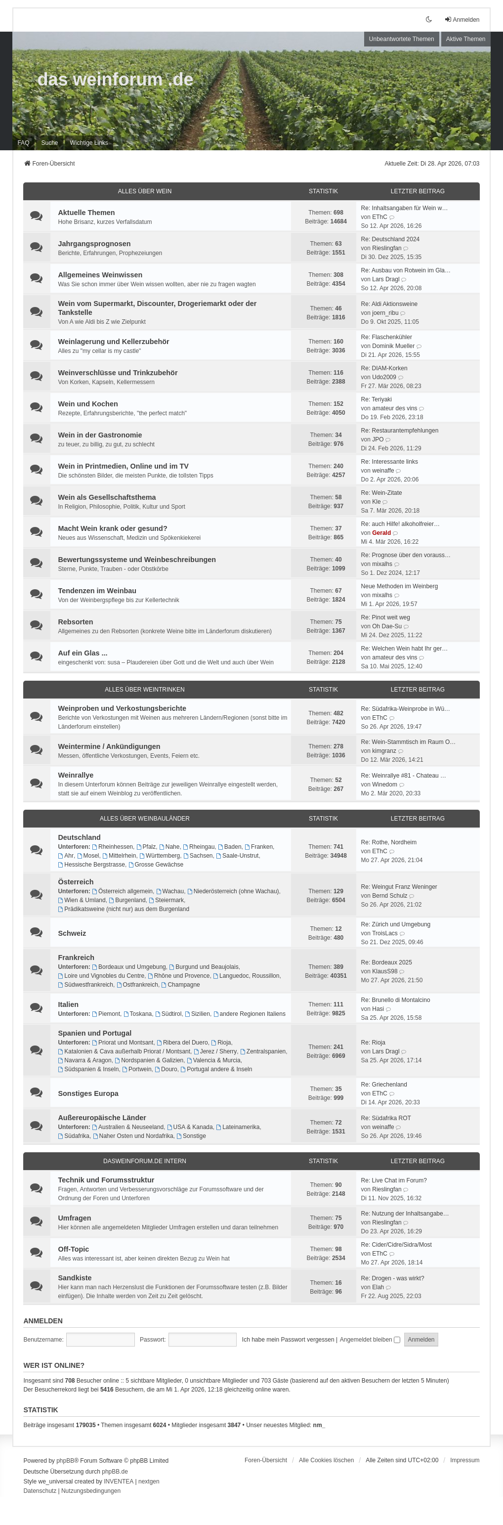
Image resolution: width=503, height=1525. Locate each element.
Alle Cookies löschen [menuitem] (326, 1460)
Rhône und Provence (179, 975)
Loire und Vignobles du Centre (101, 975)
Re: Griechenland (384, 1084)
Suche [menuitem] (49, 142)
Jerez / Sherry (215, 1051)
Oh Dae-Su (387, 626)
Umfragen (74, 1218)
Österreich (75, 882)
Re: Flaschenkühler (386, 337)
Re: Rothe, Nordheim (389, 842)
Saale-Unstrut (237, 855)
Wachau (170, 891)
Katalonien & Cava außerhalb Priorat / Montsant (124, 1051)
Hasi (378, 1008)
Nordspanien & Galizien (149, 1060)
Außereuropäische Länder (102, 1118)
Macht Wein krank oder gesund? (112, 528)
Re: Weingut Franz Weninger (399, 886)
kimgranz (384, 750)
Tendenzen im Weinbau (97, 591)
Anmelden (42, 1321)
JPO (377, 439)
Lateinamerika (237, 1127)
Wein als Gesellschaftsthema (107, 497)
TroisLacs (385, 933)
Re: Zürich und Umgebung (396, 924)
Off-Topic (73, 1249)
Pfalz (146, 846)
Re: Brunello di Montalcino (395, 1000)
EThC (379, 217)
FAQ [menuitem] (23, 142)
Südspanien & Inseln (88, 1069)
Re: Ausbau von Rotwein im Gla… (406, 270)
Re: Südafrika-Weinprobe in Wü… (406, 708)
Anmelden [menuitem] (462, 19)
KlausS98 (384, 971)
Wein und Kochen (88, 404)
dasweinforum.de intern (144, 1161)
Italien (68, 1004)
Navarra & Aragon (84, 1060)
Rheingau (198, 846)
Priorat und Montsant (122, 1042)
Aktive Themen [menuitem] (466, 39)
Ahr (66, 855)
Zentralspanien (263, 1051)
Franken (259, 846)
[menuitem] (89, 142)
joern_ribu (385, 312)
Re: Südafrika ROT (386, 1118)
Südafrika (73, 1136)
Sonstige (191, 1136)
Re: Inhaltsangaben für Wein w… (404, 208)
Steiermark (166, 900)
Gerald (381, 532)
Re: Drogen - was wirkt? (392, 1278)
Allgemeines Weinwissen (100, 275)
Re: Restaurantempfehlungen (400, 430)
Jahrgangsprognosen (94, 244)
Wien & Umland (81, 900)
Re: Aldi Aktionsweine (389, 304)
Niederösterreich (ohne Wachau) (233, 891)
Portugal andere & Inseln (216, 1069)
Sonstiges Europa (88, 1093)
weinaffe (383, 470)
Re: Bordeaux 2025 (386, 962)
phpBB (65, 1460)
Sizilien (197, 1013)
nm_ (319, 1425)
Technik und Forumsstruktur (106, 1180)
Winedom (384, 784)
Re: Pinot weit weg (385, 617)
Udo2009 (384, 377)
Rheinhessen (112, 846)
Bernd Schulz (389, 895)
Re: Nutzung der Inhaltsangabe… (405, 1213)
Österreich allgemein (122, 891)
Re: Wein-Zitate (381, 492)
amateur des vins (394, 408)
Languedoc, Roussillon (246, 975)
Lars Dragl (385, 279)
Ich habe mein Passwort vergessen (288, 1339)
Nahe (169, 846)
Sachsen (198, 855)
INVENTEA (118, 1481)
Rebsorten (75, 622)
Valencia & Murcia (214, 1060)
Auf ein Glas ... (82, 653)
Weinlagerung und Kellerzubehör (113, 342)
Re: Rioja (373, 1042)
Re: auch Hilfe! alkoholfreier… (400, 524)
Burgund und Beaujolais (203, 966)
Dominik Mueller (393, 346)
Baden (230, 846)
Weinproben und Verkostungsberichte (122, 708)
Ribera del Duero (182, 1042)
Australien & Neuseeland (128, 1127)
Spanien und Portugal (94, 1033)
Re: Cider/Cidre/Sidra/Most (396, 1244)
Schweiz (72, 933)
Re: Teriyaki (376, 399)
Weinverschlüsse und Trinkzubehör (117, 373)
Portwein (137, 1069)
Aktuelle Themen (86, 213)
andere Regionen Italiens (249, 1013)
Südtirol (168, 1013)
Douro (166, 1069)
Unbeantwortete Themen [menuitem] (401, 39)
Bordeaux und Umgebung (129, 966)
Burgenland (127, 900)
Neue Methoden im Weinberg (399, 586)
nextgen (149, 1481)
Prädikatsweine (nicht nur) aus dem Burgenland (123, 909)
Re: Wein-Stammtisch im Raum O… (408, 742)
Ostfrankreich (137, 984)
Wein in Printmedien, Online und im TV (123, 466)
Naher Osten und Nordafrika (133, 1136)
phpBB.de (115, 1471)
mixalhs (382, 564)
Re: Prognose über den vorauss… (406, 555)
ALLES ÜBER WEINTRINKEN (144, 689)
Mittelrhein (119, 855)
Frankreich (76, 957)
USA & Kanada (190, 1127)
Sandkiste (74, 1278)
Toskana (138, 1013)
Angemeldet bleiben (370, 1339)
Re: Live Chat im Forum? (394, 1180)
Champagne (181, 984)
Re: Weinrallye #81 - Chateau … (404, 775)
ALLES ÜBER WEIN (145, 191)
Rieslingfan (386, 248)
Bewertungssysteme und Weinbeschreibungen (137, 560)
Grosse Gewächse (156, 864)
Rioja (221, 1042)
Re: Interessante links (389, 461)
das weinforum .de (115, 79)
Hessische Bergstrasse (91, 864)
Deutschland (79, 837)
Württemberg (159, 855)
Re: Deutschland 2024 (390, 239)
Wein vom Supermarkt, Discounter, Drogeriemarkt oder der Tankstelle (157, 308)
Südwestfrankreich (85, 984)
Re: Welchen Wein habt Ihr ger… (404, 648)
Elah (378, 1287)
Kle (376, 501)
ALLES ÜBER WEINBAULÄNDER (145, 818)
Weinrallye (75, 775)
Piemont (106, 1013)
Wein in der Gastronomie (100, 435)
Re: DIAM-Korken (384, 368)
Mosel (88, 855)
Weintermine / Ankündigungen (109, 746)
